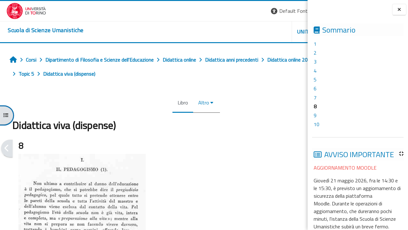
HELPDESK (269, 31)
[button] (220, 11)
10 (316, 124)
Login (296, 11)
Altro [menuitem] (164, 102)
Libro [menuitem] (143, 102)
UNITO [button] (233, 31)
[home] (39, 30)
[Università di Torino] (20, 10)
